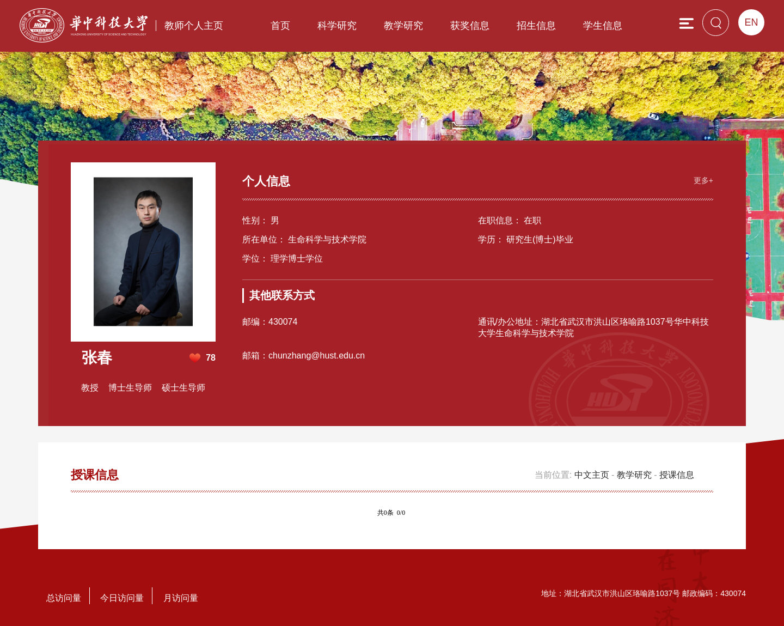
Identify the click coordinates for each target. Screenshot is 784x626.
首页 (280, 25)
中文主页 (591, 474)
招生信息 (536, 25)
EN (751, 22)
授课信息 (676, 474)
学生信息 (602, 25)
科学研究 (337, 25)
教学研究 (403, 25)
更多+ (703, 180)
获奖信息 (469, 25)
